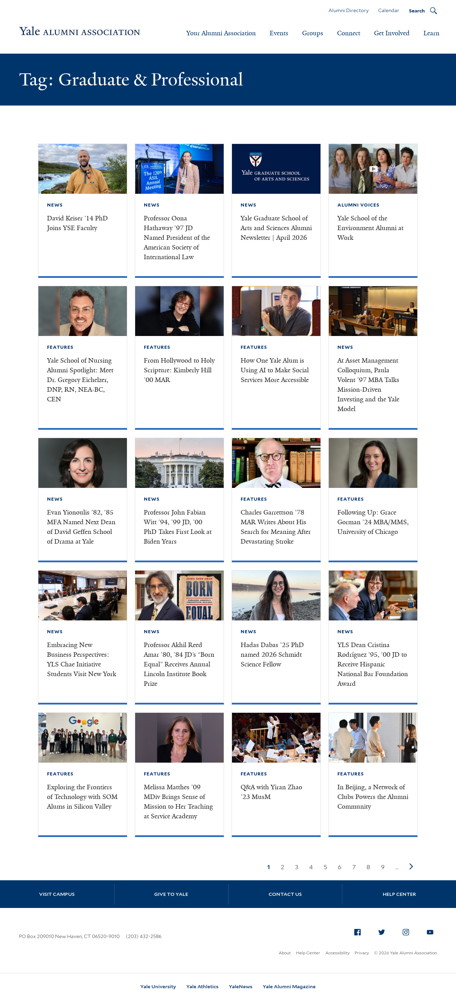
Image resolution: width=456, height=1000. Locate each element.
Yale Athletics (202, 986)
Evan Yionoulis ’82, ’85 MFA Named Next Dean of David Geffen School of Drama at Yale (81, 527)
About (285, 952)
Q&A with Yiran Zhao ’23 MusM (271, 792)
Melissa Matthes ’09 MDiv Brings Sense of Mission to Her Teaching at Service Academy (178, 801)
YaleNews (240, 986)
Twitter (384, 931)
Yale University (158, 986)
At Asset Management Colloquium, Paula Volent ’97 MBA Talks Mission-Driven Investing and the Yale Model (368, 384)
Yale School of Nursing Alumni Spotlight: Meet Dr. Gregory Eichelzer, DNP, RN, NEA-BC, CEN (80, 379)
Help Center (399, 894)
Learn (431, 33)
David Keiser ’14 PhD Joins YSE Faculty (77, 223)
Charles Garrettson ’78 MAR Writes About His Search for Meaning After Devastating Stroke (276, 527)
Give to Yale (171, 894)
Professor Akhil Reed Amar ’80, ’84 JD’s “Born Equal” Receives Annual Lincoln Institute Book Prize (179, 664)
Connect (348, 33)
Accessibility (337, 952)
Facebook (359, 931)
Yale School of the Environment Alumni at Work (370, 228)
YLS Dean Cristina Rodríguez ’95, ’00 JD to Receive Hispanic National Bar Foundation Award (372, 664)
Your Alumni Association (221, 33)
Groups (312, 33)
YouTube (432, 931)
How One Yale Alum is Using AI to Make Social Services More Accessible (275, 370)
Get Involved (392, 33)
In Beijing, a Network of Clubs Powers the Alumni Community (372, 797)
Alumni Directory (348, 10)
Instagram (408, 931)
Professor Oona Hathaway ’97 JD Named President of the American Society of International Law (177, 237)
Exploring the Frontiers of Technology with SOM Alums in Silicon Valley (82, 797)
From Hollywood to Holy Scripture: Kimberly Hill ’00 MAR (179, 370)
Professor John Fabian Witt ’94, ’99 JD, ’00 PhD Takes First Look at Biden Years (178, 527)
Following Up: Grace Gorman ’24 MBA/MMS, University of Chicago (373, 522)
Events (279, 33)
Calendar (388, 10)
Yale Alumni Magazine (289, 986)
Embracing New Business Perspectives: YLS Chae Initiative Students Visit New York (81, 659)
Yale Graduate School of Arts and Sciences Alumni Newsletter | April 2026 (276, 228)
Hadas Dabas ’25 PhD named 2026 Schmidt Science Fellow (272, 655)
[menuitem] (357, 932)
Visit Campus (57, 894)
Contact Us (285, 894)
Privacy (362, 952)
